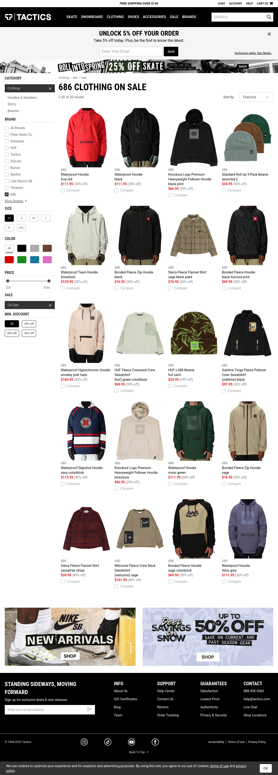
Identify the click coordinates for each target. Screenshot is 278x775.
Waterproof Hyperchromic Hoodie (86, 340)
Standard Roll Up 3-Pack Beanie (247, 145)
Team (118, 715)
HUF (13, 148)
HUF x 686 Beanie (194, 340)
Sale (174, 17)
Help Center (165, 691)
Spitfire (15, 174)
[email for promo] (131, 51)
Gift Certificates (125, 699)
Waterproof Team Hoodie (86, 242)
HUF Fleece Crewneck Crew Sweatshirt (140, 343)
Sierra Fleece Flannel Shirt (194, 242)
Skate (71, 17)
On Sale (30, 305)
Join (171, 51)
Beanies (13, 111)
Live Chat (250, 707)
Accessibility (216, 742)
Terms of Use (236, 742)
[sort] (256, 97)
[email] (50, 709)
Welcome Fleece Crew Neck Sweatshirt (140, 538)
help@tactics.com (257, 699)
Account (235, 3)
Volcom (16, 161)
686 (10, 194)
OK (265, 768)
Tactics (28, 17)
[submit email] (89, 708)
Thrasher (17, 188)
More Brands (16, 201)
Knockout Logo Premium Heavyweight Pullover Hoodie (194, 147)
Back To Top (139, 752)
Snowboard (92, 17)
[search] (242, 17)
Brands (189, 17)
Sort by (228, 97)
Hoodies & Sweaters (22, 97)
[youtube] (131, 743)
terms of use (219, 766)
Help (249, 3)
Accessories (154, 17)
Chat (221, 3)
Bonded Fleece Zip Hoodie (140, 242)
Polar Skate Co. (21, 134)
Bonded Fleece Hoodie (247, 242)
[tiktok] (107, 742)
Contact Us (165, 699)
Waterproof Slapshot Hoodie (86, 438)
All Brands (17, 128)
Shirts (12, 104)
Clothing (115, 17)
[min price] (11, 288)
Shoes (133, 17)
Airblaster (17, 141)
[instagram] (84, 742)
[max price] (49, 288)
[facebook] (155, 743)
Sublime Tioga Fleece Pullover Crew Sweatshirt (247, 343)
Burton (15, 168)
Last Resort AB (21, 181)
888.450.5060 (254, 691)
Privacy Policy (257, 742)
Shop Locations (255, 715)
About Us (120, 691)
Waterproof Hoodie (86, 145)
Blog (117, 707)
